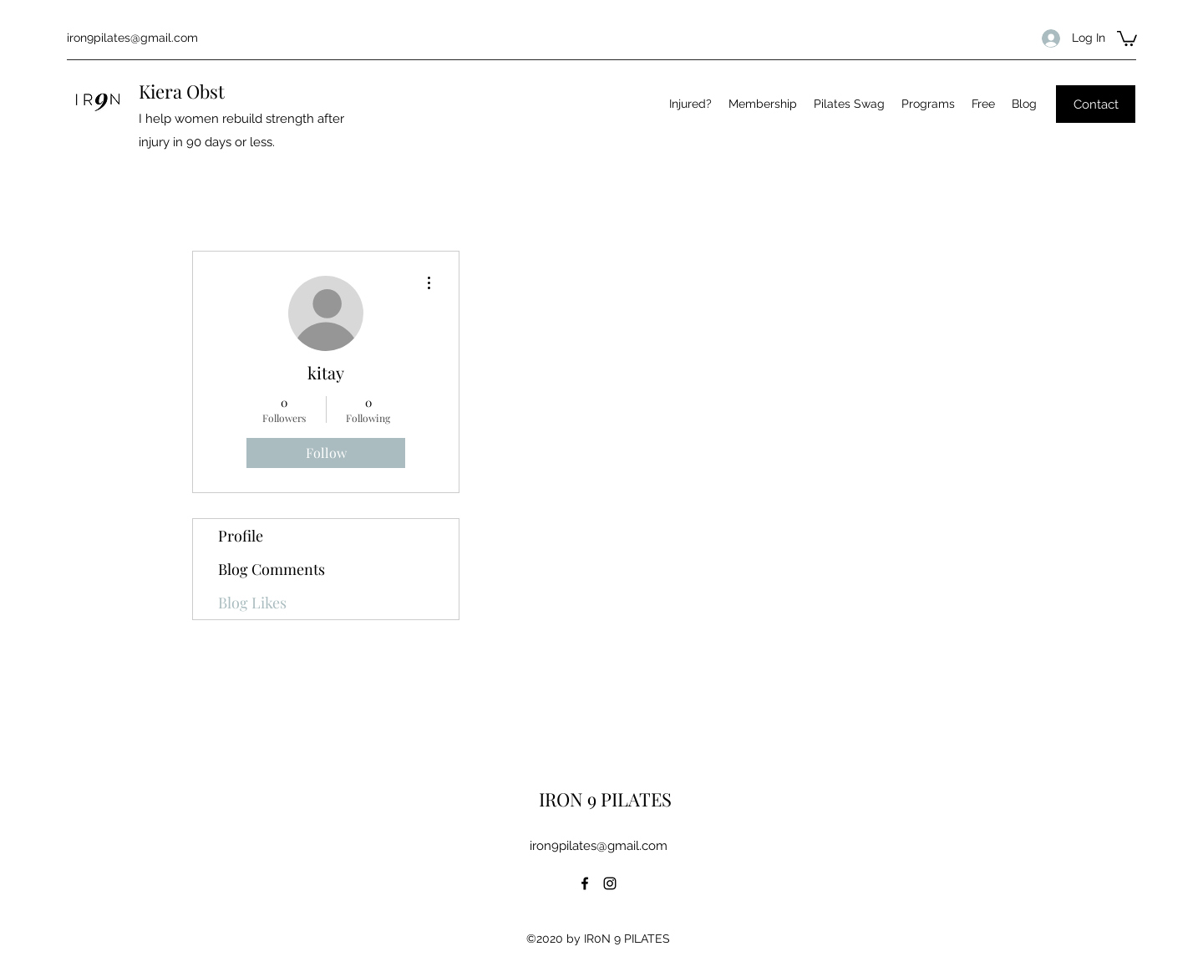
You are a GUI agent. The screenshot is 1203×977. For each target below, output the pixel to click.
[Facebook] (584, 883)
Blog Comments (271, 569)
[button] (1127, 37)
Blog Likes (252, 603)
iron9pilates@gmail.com (132, 37)
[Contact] (1095, 104)
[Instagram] (610, 883)
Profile (240, 536)
